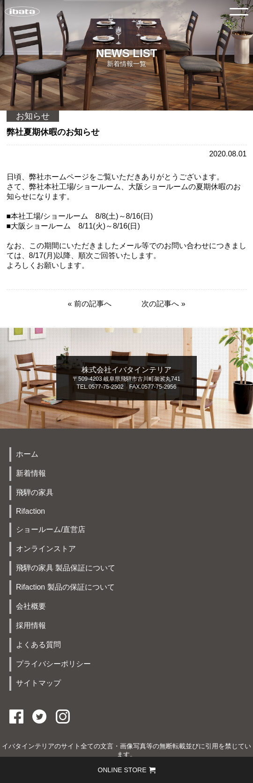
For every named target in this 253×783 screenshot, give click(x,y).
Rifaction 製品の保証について (65, 587)
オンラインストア (46, 549)
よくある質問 (38, 645)
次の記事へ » (163, 304)
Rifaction (30, 511)
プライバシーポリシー (53, 664)
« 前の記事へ (89, 304)
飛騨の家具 (34, 492)
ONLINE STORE (127, 770)
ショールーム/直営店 (50, 529)
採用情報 (31, 625)
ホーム (27, 454)
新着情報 (31, 473)
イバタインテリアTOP (22, 11)
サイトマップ (38, 683)
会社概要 (31, 606)
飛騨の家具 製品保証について (65, 568)
